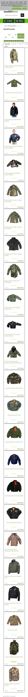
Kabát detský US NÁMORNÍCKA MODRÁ (13, 120)
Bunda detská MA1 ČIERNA (14, 522)
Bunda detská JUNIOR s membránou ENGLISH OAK (12, 550)
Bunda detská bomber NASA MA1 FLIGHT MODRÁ (13, 147)
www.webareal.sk (13, 696)
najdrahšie (20, 44)
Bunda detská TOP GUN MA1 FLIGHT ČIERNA (12, 335)
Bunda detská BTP (12, 630)
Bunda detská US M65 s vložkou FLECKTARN (13, 227)
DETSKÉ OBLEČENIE (11, 26)
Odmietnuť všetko (16, 7)
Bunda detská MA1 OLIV (14, 415)
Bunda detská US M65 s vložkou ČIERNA (13, 254)
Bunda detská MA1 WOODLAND (14, 388)
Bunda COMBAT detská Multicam (14, 92)
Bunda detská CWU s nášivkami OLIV (13, 577)
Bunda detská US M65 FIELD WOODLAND (12, 281)
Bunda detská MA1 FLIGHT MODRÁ (14, 469)
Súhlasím (24, 7)
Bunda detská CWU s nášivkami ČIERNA (13, 603)
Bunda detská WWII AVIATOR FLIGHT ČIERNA (12, 174)
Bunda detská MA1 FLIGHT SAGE (14, 442)
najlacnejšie (14, 44)
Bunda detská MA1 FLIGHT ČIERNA (14, 495)
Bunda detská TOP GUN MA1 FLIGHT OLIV (12, 308)
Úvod (5, 26)
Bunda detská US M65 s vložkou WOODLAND (13, 200)
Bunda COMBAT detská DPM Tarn (14, 657)
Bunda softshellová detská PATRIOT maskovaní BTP (14, 66)
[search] (22, 15)
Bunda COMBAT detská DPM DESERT (12, 684)
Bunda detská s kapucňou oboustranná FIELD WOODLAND (13, 362)
